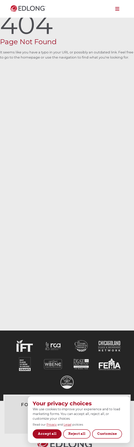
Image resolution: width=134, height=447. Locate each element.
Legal (67, 424)
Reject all (76, 434)
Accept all (47, 434)
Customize (107, 434)
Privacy (51, 424)
